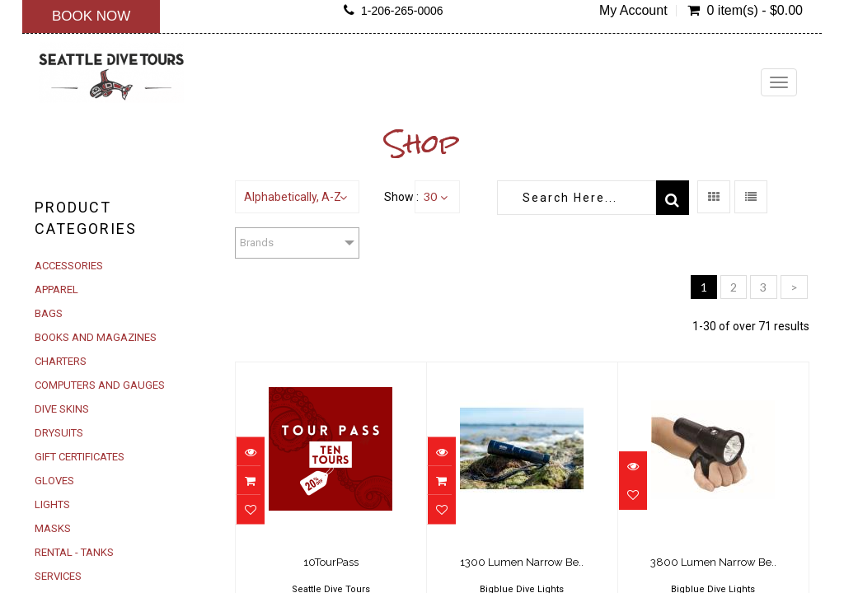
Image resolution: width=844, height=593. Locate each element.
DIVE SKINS (62, 409)
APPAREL (56, 289)
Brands (257, 242)
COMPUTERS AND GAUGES (100, 385)
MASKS (53, 528)
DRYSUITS (59, 433)
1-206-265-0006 (402, 10)
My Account (633, 10)
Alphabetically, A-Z (292, 196)
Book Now (91, 16)
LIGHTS (52, 504)
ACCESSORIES (69, 265)
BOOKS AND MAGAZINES (96, 337)
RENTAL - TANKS (74, 552)
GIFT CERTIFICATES (79, 457)
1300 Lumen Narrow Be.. (522, 562)
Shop (422, 143)
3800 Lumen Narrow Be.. (713, 562)
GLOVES (54, 480)
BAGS (49, 313)
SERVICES (58, 576)
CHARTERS (61, 361)
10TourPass (331, 562)
